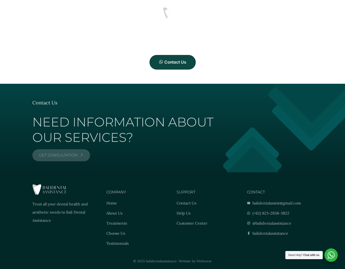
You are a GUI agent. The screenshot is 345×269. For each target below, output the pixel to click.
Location (80, 12)
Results (60, 12)
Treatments (38, 12)
